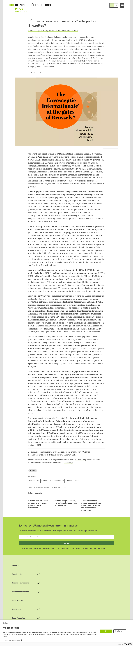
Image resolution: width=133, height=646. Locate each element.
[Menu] (122, 5)
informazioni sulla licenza (110, 148)
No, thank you (119, 631)
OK (106, 631)
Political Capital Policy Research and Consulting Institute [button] (53, 31)
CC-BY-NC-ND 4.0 (57, 487)
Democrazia (34, 481)
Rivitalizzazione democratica (52, 481)
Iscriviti (66, 557)
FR (116, 5)
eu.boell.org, (80, 459)
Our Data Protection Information (11, 640)
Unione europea (72, 481)
